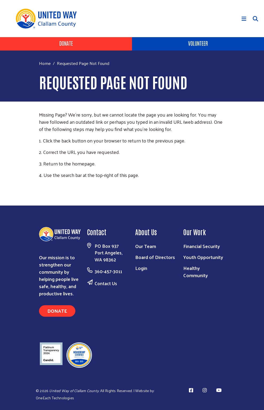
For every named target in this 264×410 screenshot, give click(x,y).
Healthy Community (195, 271)
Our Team (145, 246)
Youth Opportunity (203, 257)
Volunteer (198, 43)
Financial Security (201, 246)
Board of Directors (155, 257)
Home (45, 63)
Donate (66, 43)
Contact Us (106, 283)
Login (141, 268)
